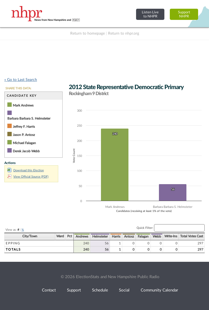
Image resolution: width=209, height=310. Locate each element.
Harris (116, 236)
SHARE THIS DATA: (18, 88)
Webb (157, 236)
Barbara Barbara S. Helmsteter (28, 118)
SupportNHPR (184, 14)
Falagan (143, 236)
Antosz (129, 236)
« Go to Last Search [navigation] (20, 80)
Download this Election (25, 170)
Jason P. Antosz (24, 134)
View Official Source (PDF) (27, 176)
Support (74, 290)
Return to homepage (87, 33)
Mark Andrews (23, 105)
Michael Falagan (24, 143)
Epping (13, 243)
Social (124, 290)
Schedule (100, 290)
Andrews (82, 236)
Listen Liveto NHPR (150, 14)
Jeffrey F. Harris (24, 126)
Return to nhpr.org (123, 33)
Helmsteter (100, 236)
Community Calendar (159, 290)
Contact (49, 290)
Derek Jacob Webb (26, 151)
